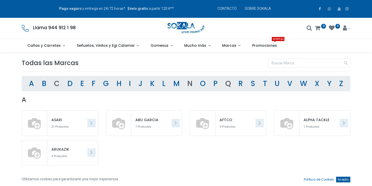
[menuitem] (264, 45)
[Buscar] (309, 29)
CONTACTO (227, 8)
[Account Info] (346, 29)
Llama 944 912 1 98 (54, 28)
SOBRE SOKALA (258, 8)
